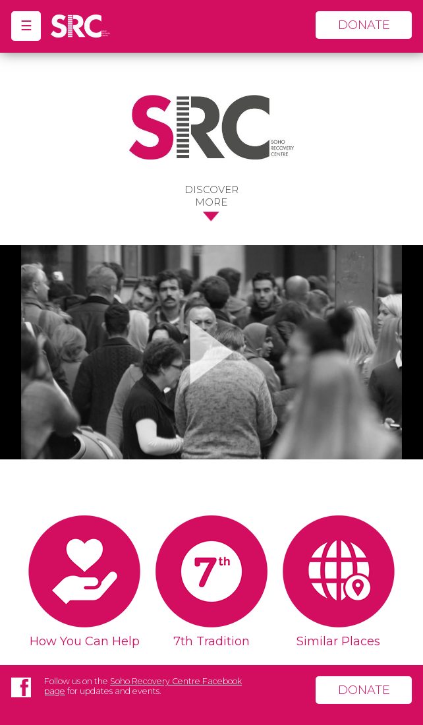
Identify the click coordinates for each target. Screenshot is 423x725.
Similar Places (338, 641)
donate (364, 25)
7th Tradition (211, 641)
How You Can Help (85, 641)
